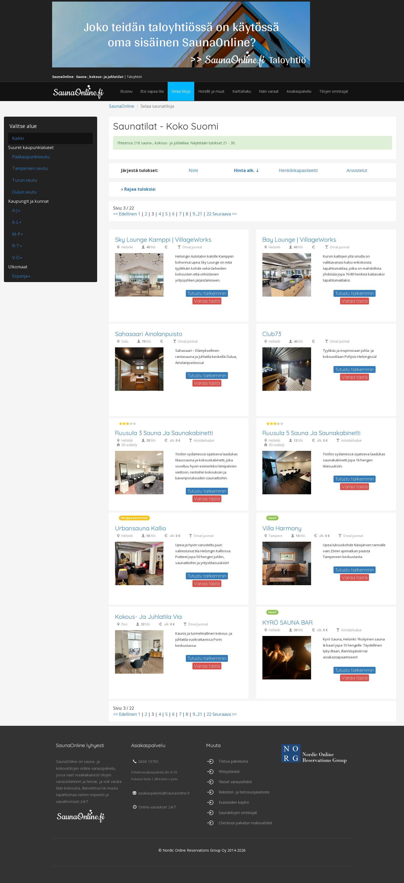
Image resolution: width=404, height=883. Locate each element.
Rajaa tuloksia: (140, 189)
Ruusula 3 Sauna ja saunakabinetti (164, 433)
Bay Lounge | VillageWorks (299, 240)
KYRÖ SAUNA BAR (287, 623)
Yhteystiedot (229, 771)
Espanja (21, 276)
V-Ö (17, 257)
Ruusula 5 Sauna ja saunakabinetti (311, 433)
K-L (16, 222)
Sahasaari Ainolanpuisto (148, 334)
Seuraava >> (224, 214)
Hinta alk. (244, 170)
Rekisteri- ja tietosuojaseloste (244, 792)
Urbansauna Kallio (140, 528)
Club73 (271, 334)
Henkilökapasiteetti (298, 170)
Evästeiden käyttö (234, 802)
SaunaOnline (121, 106)
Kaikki (18, 138)
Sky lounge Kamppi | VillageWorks (163, 240)
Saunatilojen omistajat (238, 812)
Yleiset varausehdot (235, 781)
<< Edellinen (125, 214)
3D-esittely (129, 445)
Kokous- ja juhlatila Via (148, 617)
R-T (17, 246)
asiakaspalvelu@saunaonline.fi (160, 793)
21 (199, 214)
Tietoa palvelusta (233, 761)
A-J (16, 210)
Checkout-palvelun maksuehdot (245, 822)
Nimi (193, 170)
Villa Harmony (282, 528)
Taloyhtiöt (134, 77)
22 (209, 214)
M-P (17, 234)
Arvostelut (357, 170)
